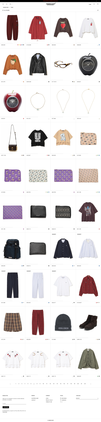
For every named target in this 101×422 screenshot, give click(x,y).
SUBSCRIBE (6, 407)
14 (57, 383)
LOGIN (90, 4)
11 (46, 383)
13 (53, 383)
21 (81, 383)
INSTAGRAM (64, 398)
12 (50, 383)
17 (67, 383)
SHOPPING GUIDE (34, 398)
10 (43, 383)
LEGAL (47, 398)
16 (64, 383)
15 (60, 383)
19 (74, 383)
